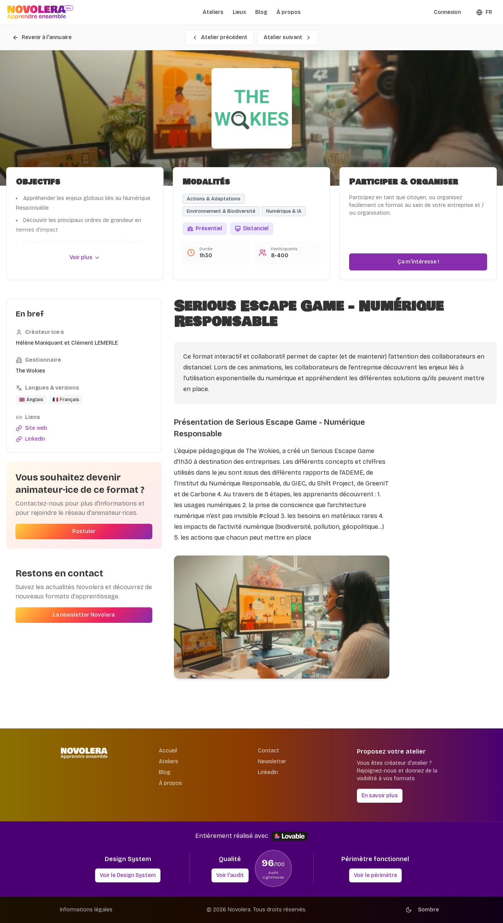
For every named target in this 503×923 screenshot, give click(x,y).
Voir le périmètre (375, 875)
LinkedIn (268, 772)
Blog (261, 12)
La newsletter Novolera (83, 615)
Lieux (239, 12)
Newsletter (272, 761)
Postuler (83, 531)
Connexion (447, 12)
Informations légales (86, 909)
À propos (288, 12)
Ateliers (213, 12)
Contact (268, 750)
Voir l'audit (230, 875)
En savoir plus (379, 795)
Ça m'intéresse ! (418, 261)
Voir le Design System (128, 875)
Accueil (168, 750)
